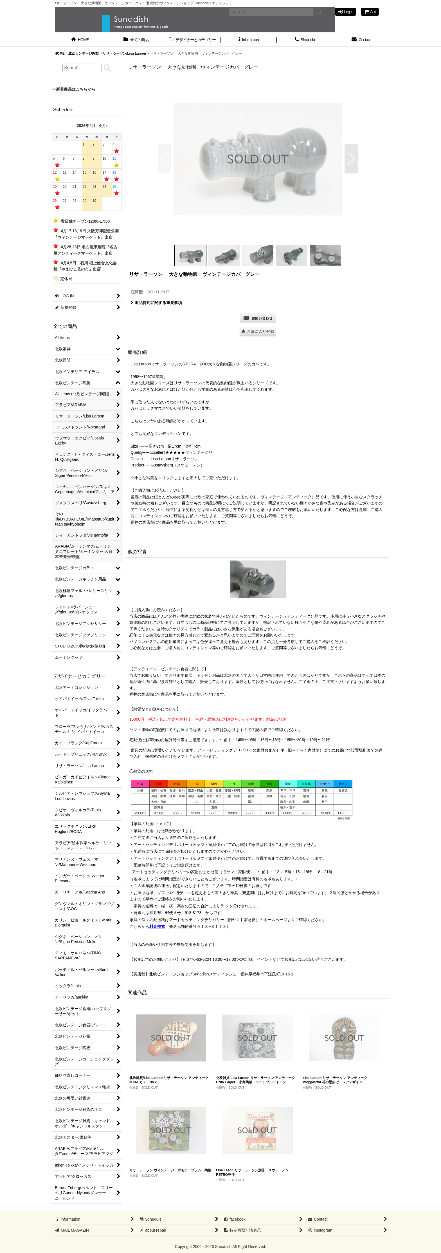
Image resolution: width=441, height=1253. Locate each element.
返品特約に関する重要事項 (156, 302)
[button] (164, 158)
